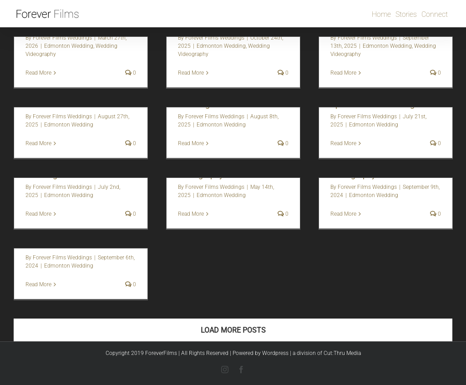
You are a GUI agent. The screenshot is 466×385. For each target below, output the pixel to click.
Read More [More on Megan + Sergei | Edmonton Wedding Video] (191, 143)
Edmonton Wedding (68, 46)
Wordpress (275, 353)
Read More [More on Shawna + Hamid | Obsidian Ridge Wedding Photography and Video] (38, 143)
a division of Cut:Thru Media (327, 353)
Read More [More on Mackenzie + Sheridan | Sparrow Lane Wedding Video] (343, 143)
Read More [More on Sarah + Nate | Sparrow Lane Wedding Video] (38, 214)
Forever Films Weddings (62, 38)
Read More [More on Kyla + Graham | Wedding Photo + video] (38, 284)
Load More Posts (233, 330)
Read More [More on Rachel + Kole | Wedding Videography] (191, 214)
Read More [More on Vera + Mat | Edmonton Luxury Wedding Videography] (343, 73)
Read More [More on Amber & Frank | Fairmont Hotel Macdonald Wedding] (38, 73)
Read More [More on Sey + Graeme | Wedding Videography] (343, 214)
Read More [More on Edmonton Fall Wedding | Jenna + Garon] (191, 73)
